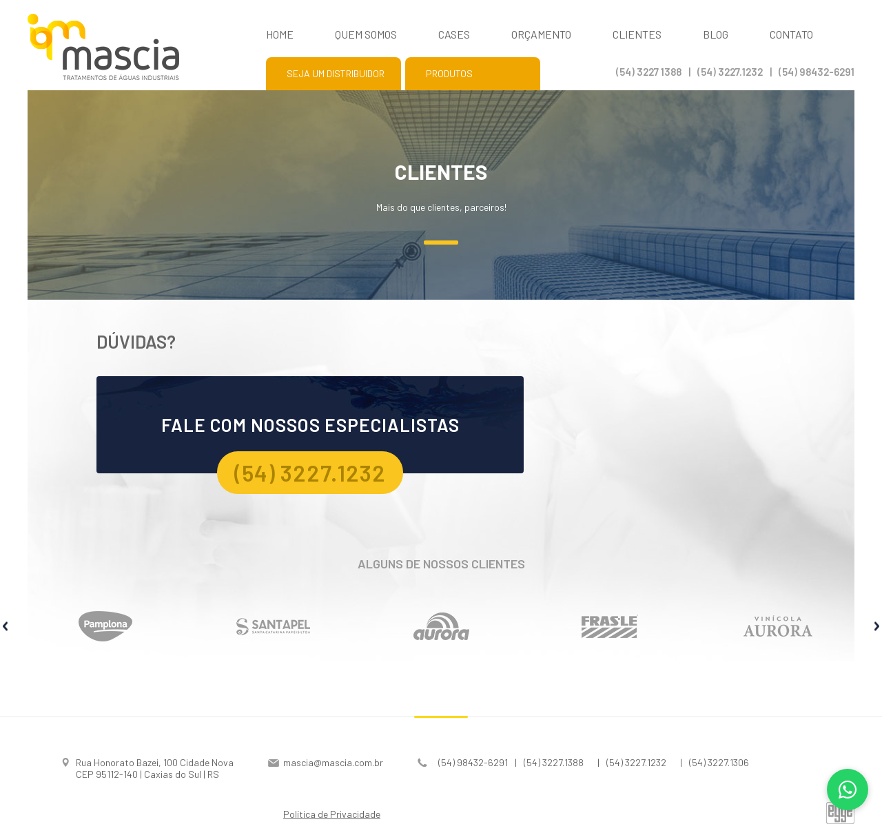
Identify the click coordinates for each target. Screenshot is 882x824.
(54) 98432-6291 (816, 71)
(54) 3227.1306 (719, 762)
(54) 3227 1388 (648, 71)
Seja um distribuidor (335, 73)
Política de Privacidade (331, 814)
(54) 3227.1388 (554, 762)
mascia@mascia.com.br (333, 762)
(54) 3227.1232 (730, 71)
